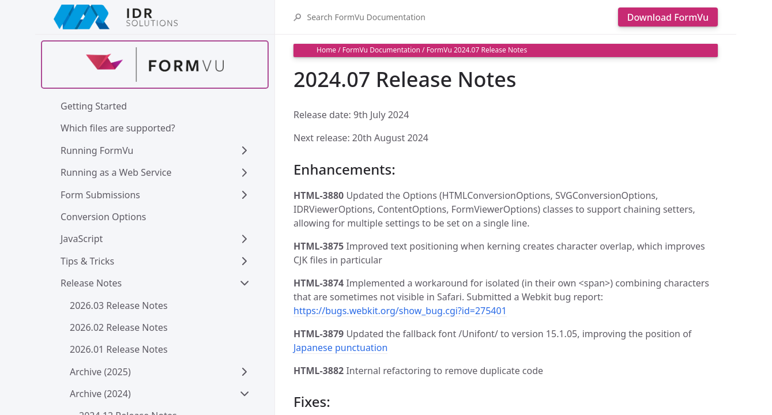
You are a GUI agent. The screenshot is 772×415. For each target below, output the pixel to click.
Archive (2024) (100, 393)
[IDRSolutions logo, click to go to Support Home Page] (154, 17)
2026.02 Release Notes (119, 327)
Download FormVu (668, 17)
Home (326, 50)
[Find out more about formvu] (155, 64)
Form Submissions (100, 194)
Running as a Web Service (116, 172)
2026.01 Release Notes (119, 349)
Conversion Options (103, 216)
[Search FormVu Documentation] (459, 17)
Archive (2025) (100, 371)
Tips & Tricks (87, 261)
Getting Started (94, 106)
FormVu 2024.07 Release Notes (477, 50)
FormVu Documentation (381, 50)
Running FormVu (97, 150)
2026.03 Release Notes (119, 305)
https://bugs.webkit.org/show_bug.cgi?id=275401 (400, 310)
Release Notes (91, 283)
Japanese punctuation (340, 347)
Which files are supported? (118, 128)
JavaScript (82, 238)
